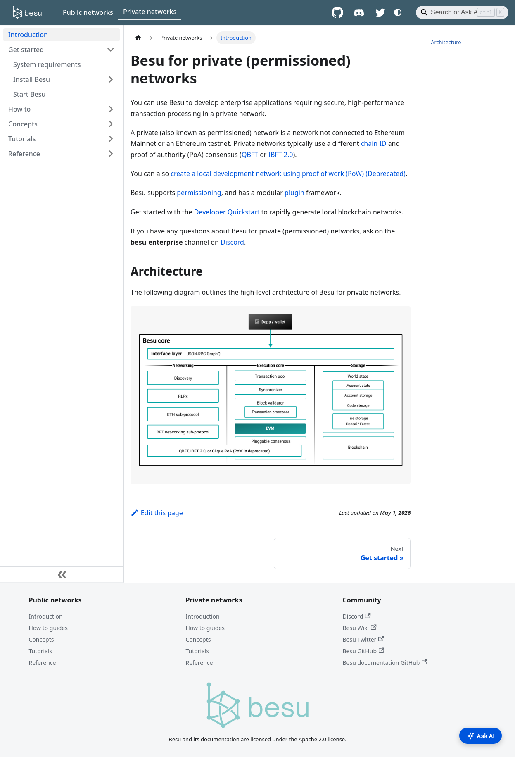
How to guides (48, 628)
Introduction (46, 616)
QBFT (250, 154)
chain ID (374, 143)
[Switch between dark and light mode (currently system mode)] (397, 12)
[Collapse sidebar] (62, 574)
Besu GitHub (363, 651)
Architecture (446, 42)
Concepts (41, 639)
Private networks (149, 11)
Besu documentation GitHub (385, 663)
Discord (232, 242)
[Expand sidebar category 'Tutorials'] (111, 138)
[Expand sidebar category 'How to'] (111, 109)
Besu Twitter (363, 639)
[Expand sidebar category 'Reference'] (111, 153)
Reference (42, 663)
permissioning (199, 192)
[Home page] (138, 37)
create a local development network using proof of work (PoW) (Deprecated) (288, 173)
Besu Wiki (360, 628)
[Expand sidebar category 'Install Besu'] (111, 79)
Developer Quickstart (227, 212)
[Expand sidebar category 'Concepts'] (111, 124)
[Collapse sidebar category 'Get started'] (111, 49)
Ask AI (480, 736)
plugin (294, 192)
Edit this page (157, 512)
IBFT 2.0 (280, 154)
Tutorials (40, 651)
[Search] (462, 12)
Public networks (88, 12)
